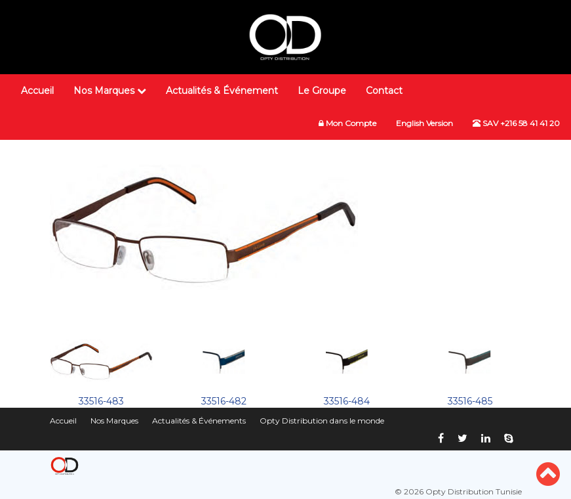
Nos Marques (109, 91)
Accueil (37, 91)
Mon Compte (347, 123)
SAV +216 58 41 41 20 (516, 123)
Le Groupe (322, 91)
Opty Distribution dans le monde (322, 420)
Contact (384, 91)
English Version (424, 123)
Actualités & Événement (222, 91)
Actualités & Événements (199, 420)
